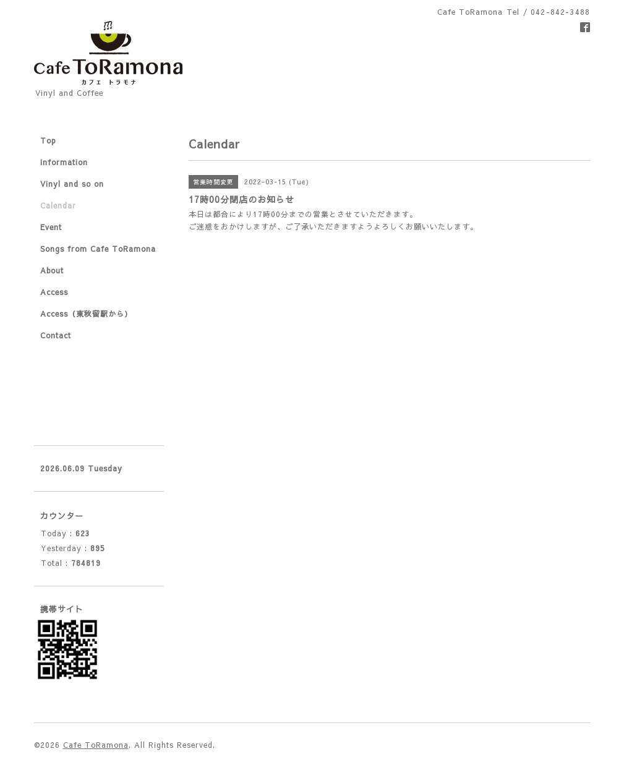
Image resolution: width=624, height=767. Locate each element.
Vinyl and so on (72, 184)
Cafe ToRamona (96, 745)
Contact (55, 335)
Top (48, 140)
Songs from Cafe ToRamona (98, 249)
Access (54, 292)
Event (51, 227)
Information (64, 162)
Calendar (58, 205)
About (52, 270)
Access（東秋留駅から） (86, 314)
